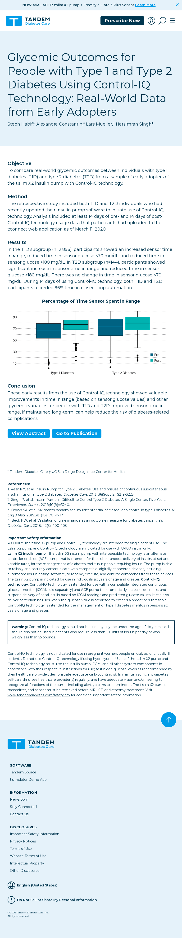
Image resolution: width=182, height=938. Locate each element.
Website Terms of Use (28, 856)
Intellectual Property (27, 863)
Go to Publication (76, 433)
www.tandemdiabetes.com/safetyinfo (39, 695)
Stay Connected (23, 807)
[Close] (177, 5)
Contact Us (19, 814)
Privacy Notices (23, 841)
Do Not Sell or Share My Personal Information (57, 900)
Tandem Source (23, 772)
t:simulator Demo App (28, 779)
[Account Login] (151, 21)
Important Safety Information (34, 834)
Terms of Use (21, 848)
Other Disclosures (24, 870)
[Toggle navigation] (172, 20)
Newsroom (19, 799)
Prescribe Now (122, 20)
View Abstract (29, 433)
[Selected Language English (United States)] (91, 885)
